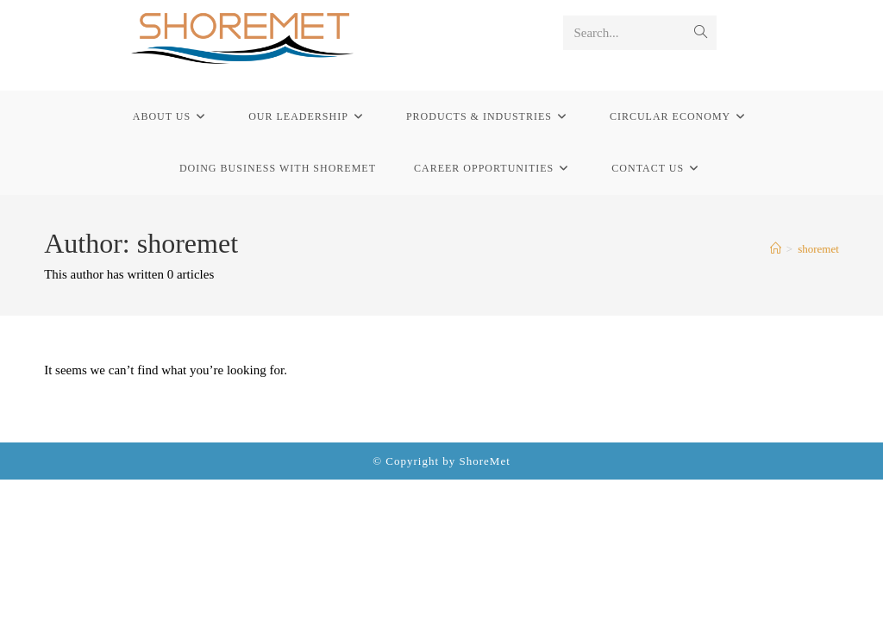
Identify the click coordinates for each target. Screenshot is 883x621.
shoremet (818, 248)
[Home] (775, 248)
